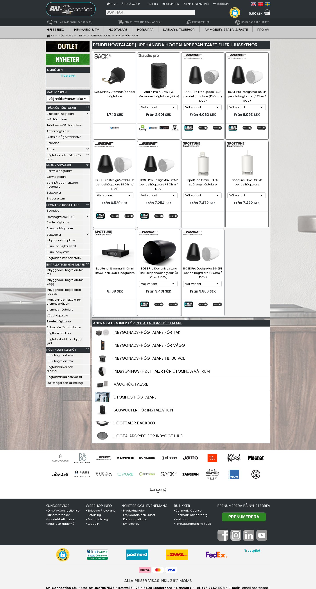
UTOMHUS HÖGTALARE (135, 375)
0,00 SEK (255, 13)
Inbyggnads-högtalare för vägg (65, 281)
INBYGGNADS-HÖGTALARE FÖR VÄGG (149, 323)
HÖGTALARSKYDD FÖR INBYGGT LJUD (148, 414)
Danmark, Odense (189, 489)
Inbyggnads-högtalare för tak (65, 271)
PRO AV (263, 29)
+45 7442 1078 (213, 566)
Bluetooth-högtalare (60, 113)
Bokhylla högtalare (59, 170)
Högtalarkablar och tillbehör (60, 368)
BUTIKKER (182, 483)
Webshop (183, 497)
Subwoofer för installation (64, 326)
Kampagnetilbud (135, 497)
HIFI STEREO (55, 29)
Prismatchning (98, 497)
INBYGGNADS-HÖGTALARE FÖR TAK (147, 310)
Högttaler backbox (59, 332)
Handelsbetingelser (61, 497)
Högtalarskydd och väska (64, 376)
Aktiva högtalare (58, 130)
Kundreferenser (58, 493)
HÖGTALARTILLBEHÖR (61, 348)
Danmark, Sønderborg (192, 493)
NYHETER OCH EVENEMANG (144, 483)
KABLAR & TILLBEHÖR (179, 29)
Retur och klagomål (61, 502)
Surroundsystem (58, 251)
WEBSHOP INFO (99, 483)
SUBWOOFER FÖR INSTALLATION (143, 388)
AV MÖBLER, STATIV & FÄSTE (226, 29)
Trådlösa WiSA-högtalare (64, 124)
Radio (51, 148)
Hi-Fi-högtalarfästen (61, 354)
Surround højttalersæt (61, 245)
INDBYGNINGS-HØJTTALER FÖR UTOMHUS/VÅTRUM (162, 349)
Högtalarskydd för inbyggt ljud (64, 340)
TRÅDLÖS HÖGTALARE (61, 107)
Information (170, 4)
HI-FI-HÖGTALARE (59, 164)
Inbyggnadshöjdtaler (61, 239)
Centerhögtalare (58, 221)
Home (113, 4)
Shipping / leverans (101, 489)
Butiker (153, 4)
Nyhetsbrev (131, 502)
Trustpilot (67, 76)
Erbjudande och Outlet (139, 493)
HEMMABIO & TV (86, 29)
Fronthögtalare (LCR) (61, 216)
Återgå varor (130, 4)
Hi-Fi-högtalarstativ (60, 360)
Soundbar (53, 142)
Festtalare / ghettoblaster (64, 136)
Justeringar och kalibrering (65, 382)
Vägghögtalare (57, 314)
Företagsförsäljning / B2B (193, 502)
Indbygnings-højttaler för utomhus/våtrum (64, 300)
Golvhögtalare (56, 176)
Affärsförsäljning (196, 4)
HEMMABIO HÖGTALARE (62, 204)
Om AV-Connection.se (63, 489)
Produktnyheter (134, 489)
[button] (235, 12)
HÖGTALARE (118, 29)
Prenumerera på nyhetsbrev (243, 483)
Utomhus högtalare (60, 308)
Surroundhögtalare (60, 227)
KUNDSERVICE (57, 483)
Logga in (223, 4)
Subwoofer (54, 191)
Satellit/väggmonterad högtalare (62, 183)
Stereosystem (56, 197)
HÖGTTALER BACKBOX (134, 401)
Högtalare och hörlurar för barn (64, 156)
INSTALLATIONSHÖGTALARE (64, 263)
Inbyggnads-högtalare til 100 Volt (64, 290)
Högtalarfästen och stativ (64, 257)
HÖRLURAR (145, 29)
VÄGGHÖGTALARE (131, 362)
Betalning (94, 493)
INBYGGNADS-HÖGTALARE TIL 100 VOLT (150, 336)
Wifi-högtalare (56, 118)
